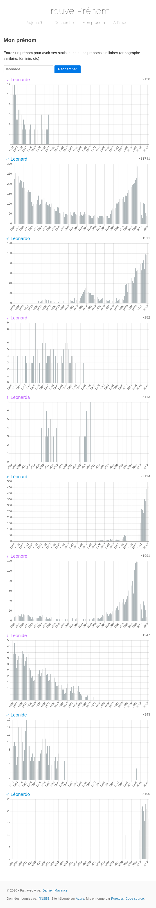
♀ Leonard (16, 317)
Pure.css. (118, 898)
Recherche (64, 23)
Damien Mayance (55, 890)
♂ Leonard (16, 159)
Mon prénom (93, 23)
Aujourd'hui (37, 23)
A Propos (121, 23)
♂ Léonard (16, 476)
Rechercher (67, 69)
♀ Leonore (16, 556)
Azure (80, 898)
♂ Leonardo (18, 238)
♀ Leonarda (18, 397)
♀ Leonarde (18, 79)
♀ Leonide (16, 635)
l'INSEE (44, 898)
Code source (135, 898)
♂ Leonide (16, 714)
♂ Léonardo (18, 794)
